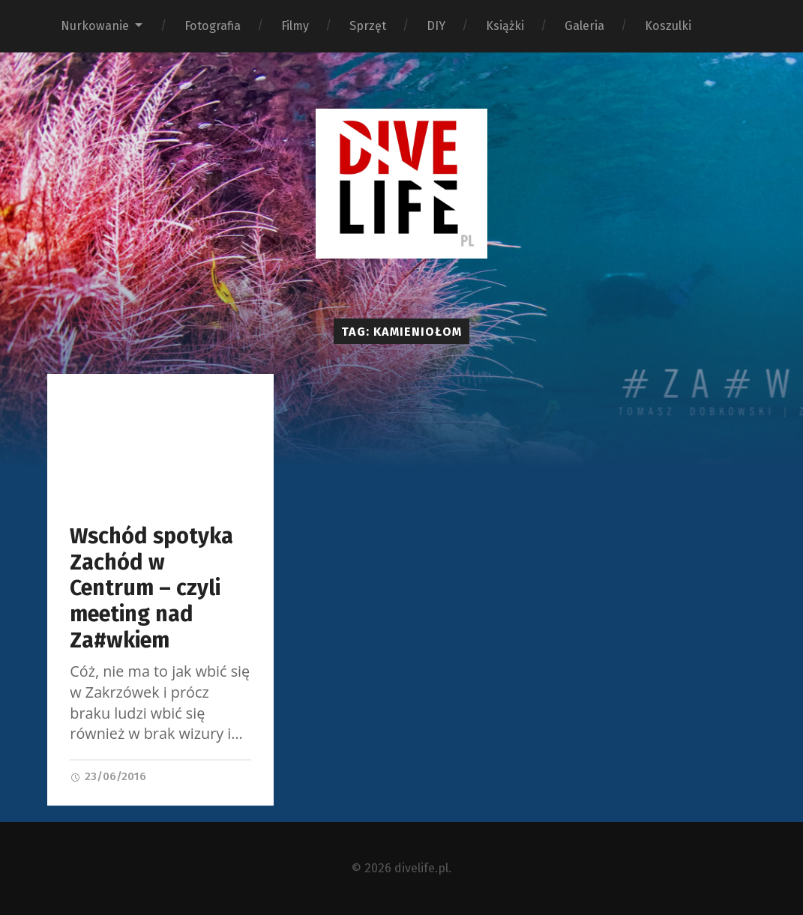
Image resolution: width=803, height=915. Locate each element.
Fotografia (212, 26)
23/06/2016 (108, 776)
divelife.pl (421, 868)
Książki (505, 26)
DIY (436, 26)
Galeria (584, 26)
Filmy (295, 26)
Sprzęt (367, 26)
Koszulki (668, 26)
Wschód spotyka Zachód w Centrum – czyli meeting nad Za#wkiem (151, 588)
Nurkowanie (95, 26)
